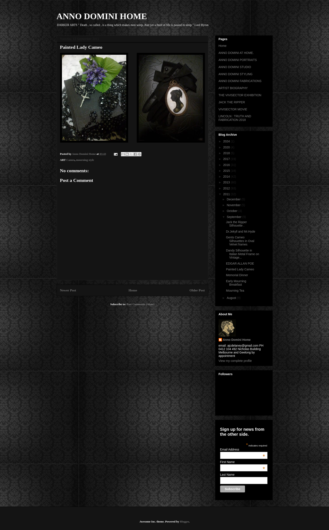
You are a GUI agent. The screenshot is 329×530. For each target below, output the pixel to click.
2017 (227, 159)
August (232, 298)
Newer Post (68, 290)
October (232, 211)
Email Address (242, 449)
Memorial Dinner (237, 275)
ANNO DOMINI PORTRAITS (238, 60)
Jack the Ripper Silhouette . (236, 223)
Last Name (227, 474)
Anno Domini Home (237, 339)
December (234, 199)
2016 (227, 165)
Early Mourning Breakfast (236, 282)
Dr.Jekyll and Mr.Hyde (240, 231)
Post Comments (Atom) (141, 304)
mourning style (85, 159)
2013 (227, 182)
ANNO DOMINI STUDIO (235, 67)
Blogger (184, 521)
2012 (227, 188)
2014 (227, 176)
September (234, 217)
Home (133, 290)
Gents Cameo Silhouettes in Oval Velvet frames (240, 241)
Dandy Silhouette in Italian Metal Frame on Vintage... (242, 254)
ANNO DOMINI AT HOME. (236, 53)
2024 (227, 141)
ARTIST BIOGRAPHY (233, 88)
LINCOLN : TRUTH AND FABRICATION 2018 (235, 118)
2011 (227, 194)
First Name (242, 462)
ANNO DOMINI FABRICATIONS (240, 81)
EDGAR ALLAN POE (240, 263)
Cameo (70, 159)
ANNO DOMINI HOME (102, 16)
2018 (227, 153)
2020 (227, 147)
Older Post (197, 290)
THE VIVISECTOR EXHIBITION (240, 95)
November (234, 205)
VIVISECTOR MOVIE (233, 109)
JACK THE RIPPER (232, 102)
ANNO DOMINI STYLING (236, 74)
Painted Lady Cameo (240, 269)
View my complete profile (235, 360)
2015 (227, 170)
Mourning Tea (235, 290)
